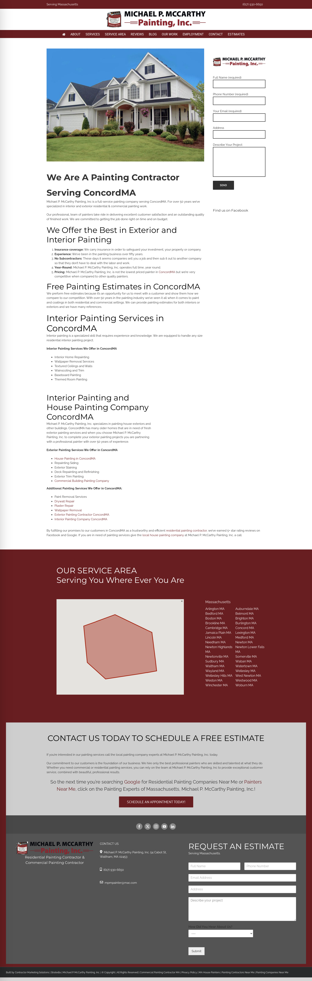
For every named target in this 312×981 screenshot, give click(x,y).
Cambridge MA (216, 628)
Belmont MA (244, 613)
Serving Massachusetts (62, 4)
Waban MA (243, 661)
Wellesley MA (245, 671)
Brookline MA (215, 623)
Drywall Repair (64, 501)
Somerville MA (246, 656)
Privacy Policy (189, 972)
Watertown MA (246, 666)
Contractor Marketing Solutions (32, 972)
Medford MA (244, 637)
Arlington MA (214, 609)
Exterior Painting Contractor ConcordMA (82, 514)
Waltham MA (214, 666)
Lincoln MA (213, 637)
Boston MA (213, 618)
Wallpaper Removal (68, 510)
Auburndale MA (247, 609)
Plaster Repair (64, 506)
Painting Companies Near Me (272, 972)
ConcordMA (167, 272)
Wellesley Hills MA (218, 676)
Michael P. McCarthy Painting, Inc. (81, 972)
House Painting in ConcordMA (75, 458)
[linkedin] (173, 826)
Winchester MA (216, 685)
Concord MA (244, 628)
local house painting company (163, 535)
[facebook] (139, 826)
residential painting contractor (186, 530)
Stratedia (56, 972)
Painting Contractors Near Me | (239, 972)
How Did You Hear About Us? (210, 927)
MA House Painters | (210, 972)
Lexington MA (245, 633)
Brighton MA (244, 618)
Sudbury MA (214, 661)
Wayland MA (214, 671)
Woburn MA (244, 685)
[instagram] (156, 826)
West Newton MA (248, 676)
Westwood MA (246, 680)
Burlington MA (245, 623)
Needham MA (215, 642)
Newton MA (244, 642)
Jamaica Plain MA (218, 633)
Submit (196, 951)
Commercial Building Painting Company (82, 481)
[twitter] (147, 826)
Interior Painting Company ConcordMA (81, 519)
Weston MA (213, 680)
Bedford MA (214, 613)
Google (132, 782)
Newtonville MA (216, 656)
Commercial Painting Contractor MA (159, 972)
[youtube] (164, 826)
